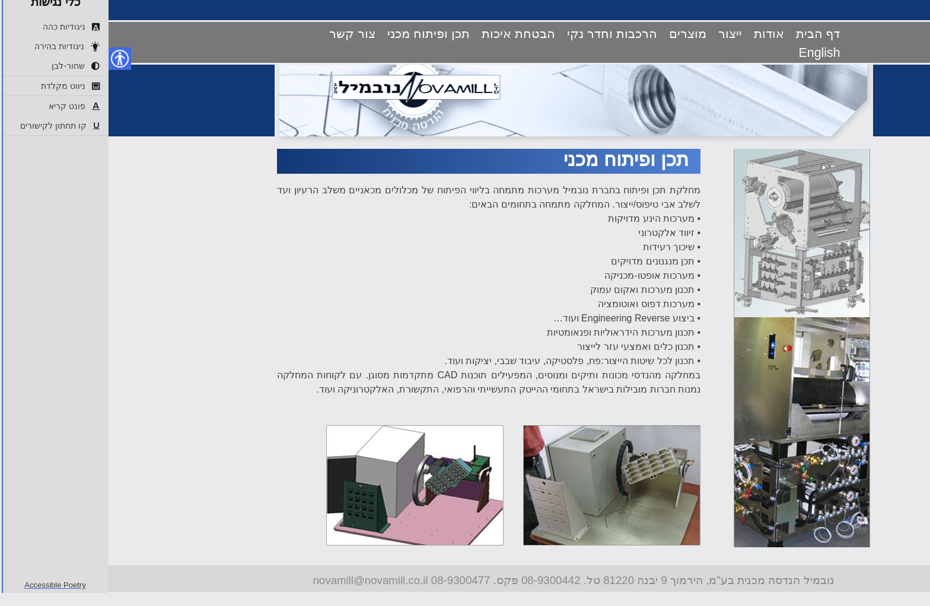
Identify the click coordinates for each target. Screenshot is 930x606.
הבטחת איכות (410, 34)
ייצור (621, 34)
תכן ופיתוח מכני (320, 34)
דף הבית (709, 34)
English (711, 53)
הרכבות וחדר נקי (503, 34)
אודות (660, 34)
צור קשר (244, 34)
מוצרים (579, 34)
